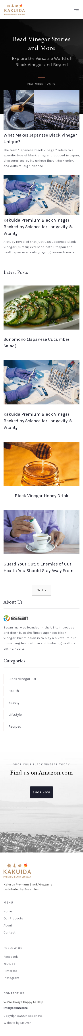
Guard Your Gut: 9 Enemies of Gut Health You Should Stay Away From (38, 567)
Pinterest (10, 971)
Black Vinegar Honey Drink (41, 495)
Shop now (41, 792)
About (8, 925)
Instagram (11, 978)
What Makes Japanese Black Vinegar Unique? (40, 138)
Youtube (9, 964)
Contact (9, 932)
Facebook (11, 956)
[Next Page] (41, 590)
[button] (76, 9)
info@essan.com (16, 1008)
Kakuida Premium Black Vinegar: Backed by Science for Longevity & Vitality (38, 227)
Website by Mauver (17, 1023)
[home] (37, 9)
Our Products (13, 918)
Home (8, 911)
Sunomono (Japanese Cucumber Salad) (36, 342)
